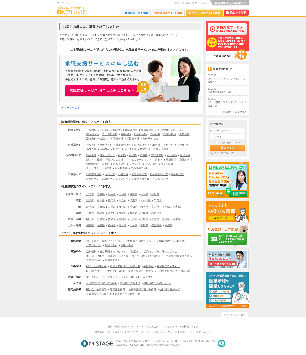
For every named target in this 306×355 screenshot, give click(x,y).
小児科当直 (124, 178)
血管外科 (145, 149)
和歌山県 (156, 212)
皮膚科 (144, 155)
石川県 (166, 206)
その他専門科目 (140, 168)
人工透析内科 (109, 134)
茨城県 (90, 200)
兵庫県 (133, 212)
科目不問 (91, 155)
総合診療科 (92, 163)
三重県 (90, 212)
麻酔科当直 (177, 174)
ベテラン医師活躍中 (160, 241)
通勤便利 (91, 251)
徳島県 (144, 219)
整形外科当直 (139, 174)
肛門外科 (118, 149)
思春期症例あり (168, 270)
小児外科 (131, 149)
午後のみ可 (127, 245)
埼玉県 (133, 200)
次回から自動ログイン (229, 142)
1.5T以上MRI (145, 277)
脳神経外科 (183, 144)
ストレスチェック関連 (99, 168)
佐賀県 (101, 225)
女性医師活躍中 (136, 241)
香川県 (155, 219)
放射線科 (171, 159)
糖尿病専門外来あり (168, 266)
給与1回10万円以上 (113, 241)
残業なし (112, 255)
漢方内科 (91, 138)
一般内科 (91, 130)
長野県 (101, 206)
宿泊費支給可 (112, 260)
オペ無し (187, 255)
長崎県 (112, 225)
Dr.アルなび (168, 13)
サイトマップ (201, 3)
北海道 (90, 194)
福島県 (155, 194)
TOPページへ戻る (69, 107)
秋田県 (133, 194)
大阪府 (122, 212)
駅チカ (124, 255)
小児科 (133, 155)
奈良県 (144, 212)
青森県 (101, 194)
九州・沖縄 (74, 225)
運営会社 (99, 332)
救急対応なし (93, 245)
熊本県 (122, 225)
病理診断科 (185, 159)
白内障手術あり (95, 270)
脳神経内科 (140, 134)
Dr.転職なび (136, 13)
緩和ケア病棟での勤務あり (125, 266)
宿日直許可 (92, 241)
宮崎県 (144, 225)
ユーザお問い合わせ (200, 332)
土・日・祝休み (95, 255)
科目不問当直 (93, 174)
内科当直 (110, 174)
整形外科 (168, 144)
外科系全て (74, 144)
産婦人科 (185, 155)
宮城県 (122, 194)
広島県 (101, 219)
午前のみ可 (111, 245)
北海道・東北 (73, 194)
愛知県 (133, 206)
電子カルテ (92, 277)
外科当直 (123, 174)
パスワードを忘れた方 (223, 153)
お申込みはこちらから (107, 88)
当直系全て (74, 174)
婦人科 (90, 159)
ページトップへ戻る (235, 314)
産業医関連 (167, 163)
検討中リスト (236, 13)
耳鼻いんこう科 (114, 159)
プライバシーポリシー (139, 332)
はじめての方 (183, 3)
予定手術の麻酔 (116, 270)
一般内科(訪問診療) (111, 130)
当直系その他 (160, 178)
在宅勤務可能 (171, 255)
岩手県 (112, 194)
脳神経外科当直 (159, 174)
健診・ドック (107, 155)
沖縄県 (168, 225)
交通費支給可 (93, 260)
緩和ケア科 (119, 163)
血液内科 (105, 138)
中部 (78, 206)
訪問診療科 (169, 134)
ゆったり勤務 (139, 255)
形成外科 (91, 149)
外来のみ (155, 255)
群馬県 (112, 200)
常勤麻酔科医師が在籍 (99, 293)
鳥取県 (112, 219)
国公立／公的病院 (96, 289)
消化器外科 (140, 144)
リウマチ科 (135, 163)
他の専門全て (73, 155)
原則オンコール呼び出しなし (160, 251)
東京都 (122, 200)
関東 (78, 200)
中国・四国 (74, 219)
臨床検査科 (121, 168)
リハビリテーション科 (139, 159)
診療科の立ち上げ (130, 283)
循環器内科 (147, 130)
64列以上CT (127, 277)
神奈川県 (146, 200)
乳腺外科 (155, 144)
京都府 (112, 212)
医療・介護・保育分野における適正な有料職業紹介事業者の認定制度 (221, 343)
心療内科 (155, 134)
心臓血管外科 (123, 144)
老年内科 (184, 134)
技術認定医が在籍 (169, 289)
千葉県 (158, 200)
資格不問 (105, 251)
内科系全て (74, 130)
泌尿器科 (172, 155)
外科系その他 (160, 149)
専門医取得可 (117, 289)
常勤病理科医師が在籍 (127, 293)
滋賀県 (101, 212)
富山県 (155, 206)
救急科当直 (92, 178)
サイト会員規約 (116, 332)
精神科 (122, 155)
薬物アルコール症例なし (142, 270)
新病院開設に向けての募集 (101, 283)
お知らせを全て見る (236, 112)
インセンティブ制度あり (127, 251)
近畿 (78, 212)
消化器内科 (163, 130)
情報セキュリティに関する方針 (170, 332)
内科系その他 (150, 138)
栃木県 (101, 200)
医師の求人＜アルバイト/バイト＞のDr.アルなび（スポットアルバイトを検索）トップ (153, 326)
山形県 (144, 194)
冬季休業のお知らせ (220, 92)
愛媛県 (166, 219)
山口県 (133, 219)
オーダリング (109, 277)
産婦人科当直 (141, 178)
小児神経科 (151, 163)
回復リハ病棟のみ (96, 266)
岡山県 (90, 219)
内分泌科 (178, 130)
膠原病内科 (132, 138)
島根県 (122, 219)
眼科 (99, 159)
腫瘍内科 (118, 138)
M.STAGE (97, 343)
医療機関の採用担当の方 (229, 2)
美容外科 (105, 149)
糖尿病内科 (92, 134)
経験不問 (179, 241)
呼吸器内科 (131, 130)
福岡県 (90, 225)
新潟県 (90, 206)
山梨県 (112, 206)
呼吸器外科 (106, 144)
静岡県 (122, 206)
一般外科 (91, 144)
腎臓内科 (126, 134)
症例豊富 (148, 266)
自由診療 (186, 270)
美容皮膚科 (157, 155)
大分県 (133, 225)
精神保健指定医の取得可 (142, 289)
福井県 (177, 206)
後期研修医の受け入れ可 (157, 283)
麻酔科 (159, 159)
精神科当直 (108, 178)
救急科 (106, 163)
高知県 (177, 219)
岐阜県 (144, 206)
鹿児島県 (156, 225)
